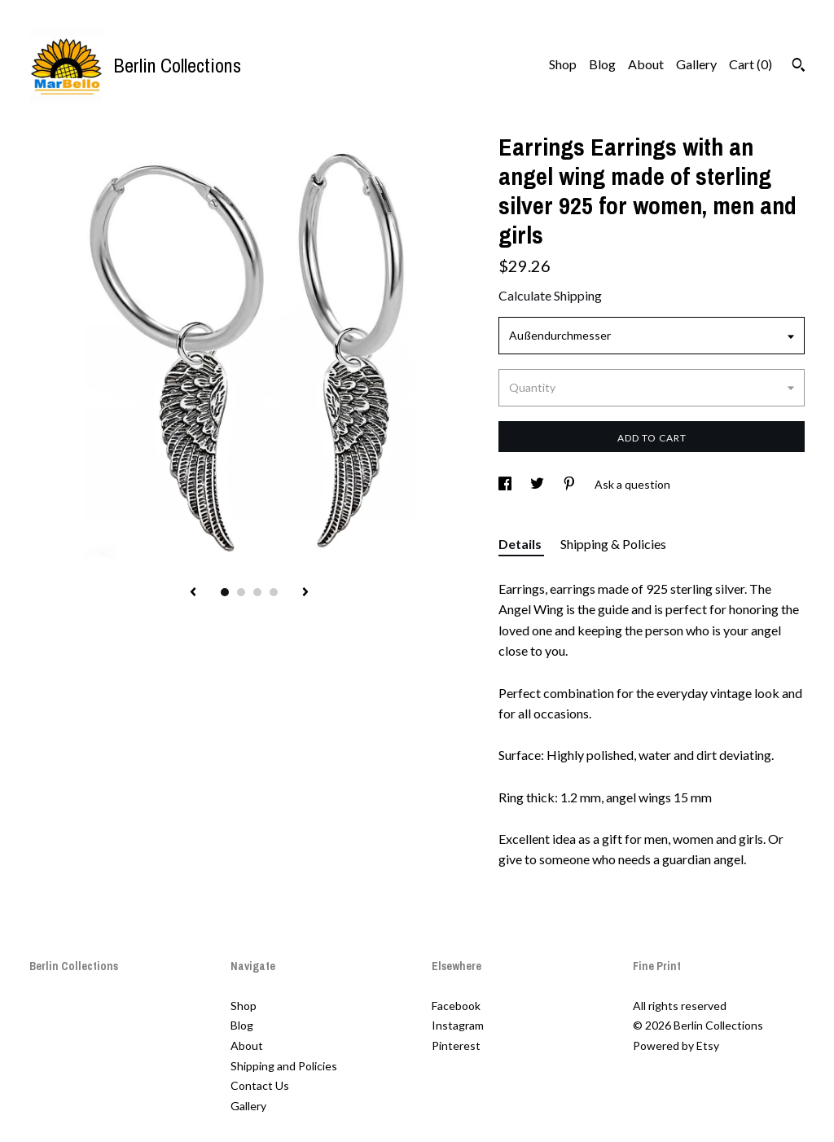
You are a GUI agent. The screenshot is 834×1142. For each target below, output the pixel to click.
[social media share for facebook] (506, 484)
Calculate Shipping (550, 295)
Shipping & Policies (613, 543)
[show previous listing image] (193, 593)
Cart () (750, 64)
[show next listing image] (305, 593)
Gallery (696, 64)
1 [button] (225, 592)
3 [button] (257, 592)
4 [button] (274, 592)
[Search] (798, 67)
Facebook (456, 1005)
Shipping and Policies (283, 1066)
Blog (602, 64)
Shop (563, 64)
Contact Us (259, 1085)
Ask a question (632, 484)
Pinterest (456, 1045)
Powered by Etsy (676, 1045)
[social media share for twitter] (538, 484)
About (646, 64)
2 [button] (241, 592)
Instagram (458, 1025)
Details (521, 543)
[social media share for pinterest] (570, 484)
